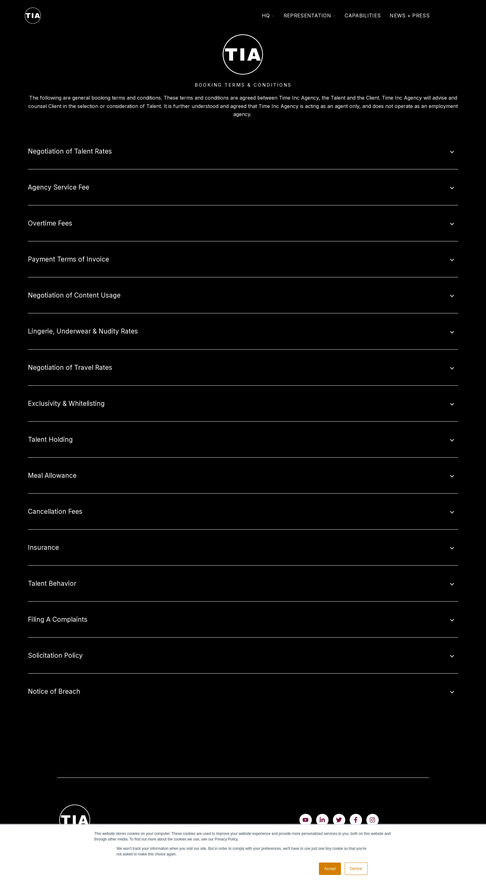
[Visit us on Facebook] (356, 820)
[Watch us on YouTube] (305, 820)
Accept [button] (330, 869)
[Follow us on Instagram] (372, 820)
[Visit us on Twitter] (339, 820)
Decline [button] (356, 869)
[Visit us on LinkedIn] (322, 820)
